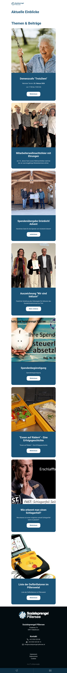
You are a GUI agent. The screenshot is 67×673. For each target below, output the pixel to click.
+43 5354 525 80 (34, 639)
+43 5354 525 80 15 (34, 642)
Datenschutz (33, 656)
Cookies (33, 658)
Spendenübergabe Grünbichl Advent (33, 223)
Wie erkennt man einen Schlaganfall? (33, 511)
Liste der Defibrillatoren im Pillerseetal (33, 586)
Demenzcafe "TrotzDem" (33, 78)
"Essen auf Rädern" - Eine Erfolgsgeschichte (33, 439)
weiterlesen (33, 234)
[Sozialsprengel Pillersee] (33, 615)
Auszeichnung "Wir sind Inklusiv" (33, 295)
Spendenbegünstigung (33, 367)
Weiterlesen (33, 94)
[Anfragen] (50, 670)
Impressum (33, 654)
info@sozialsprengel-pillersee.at (34, 644)
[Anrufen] (17, 670)
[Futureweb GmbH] (33, 664)
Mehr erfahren (33, 309)
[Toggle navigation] (54, 3)
